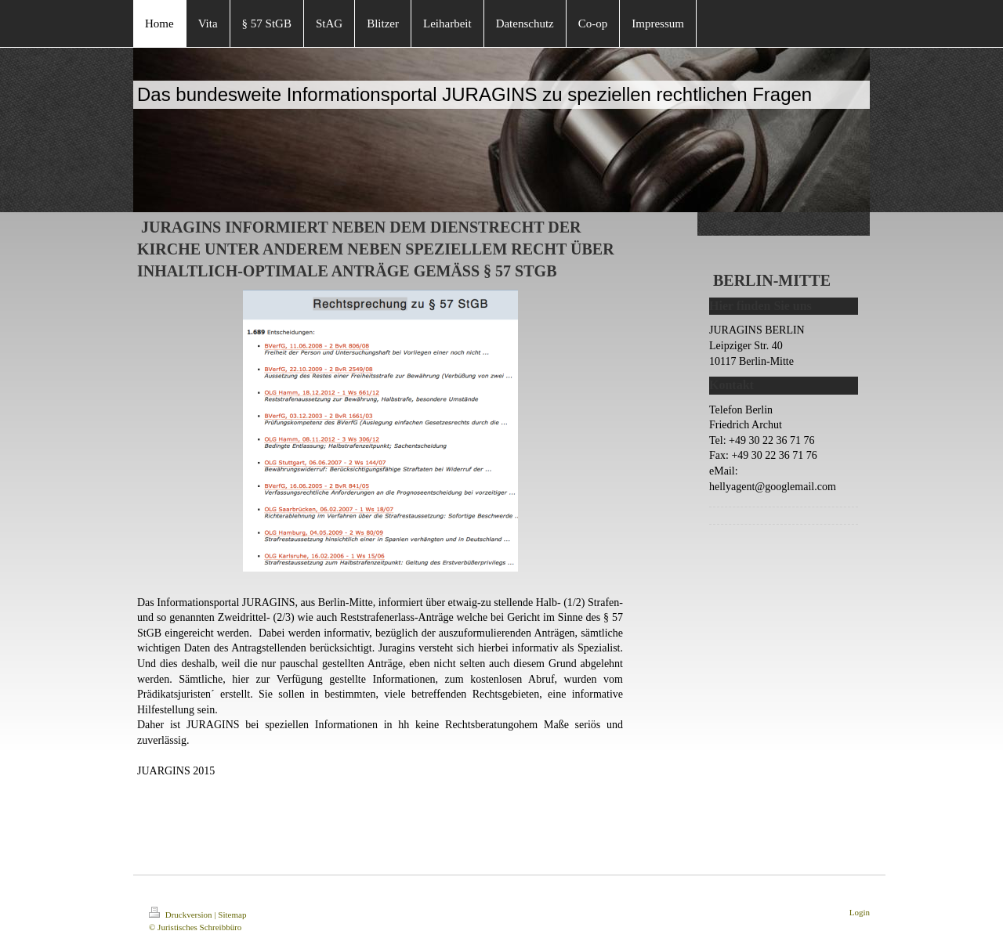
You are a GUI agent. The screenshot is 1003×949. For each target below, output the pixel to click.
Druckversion (181, 914)
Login (859, 912)
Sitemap (232, 914)
